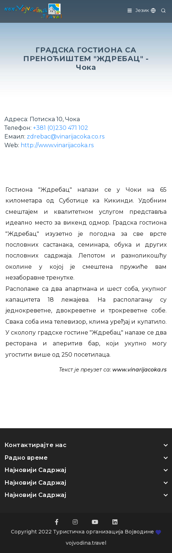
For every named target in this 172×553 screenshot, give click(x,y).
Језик (146, 10)
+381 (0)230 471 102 (60, 127)
